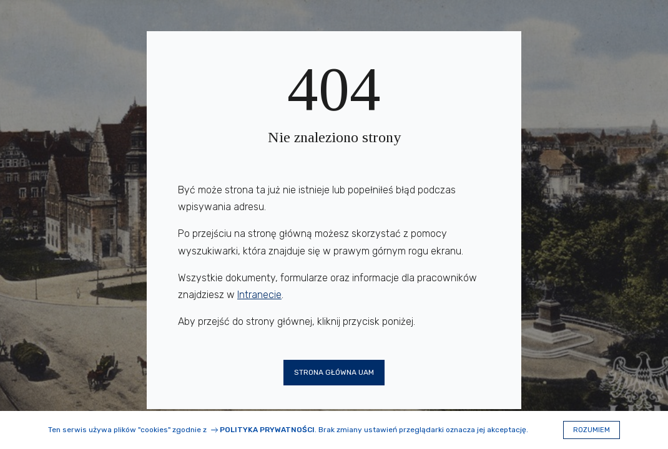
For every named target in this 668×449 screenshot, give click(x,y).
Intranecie (259, 295)
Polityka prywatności (267, 429)
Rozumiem (591, 430)
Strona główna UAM (334, 372)
